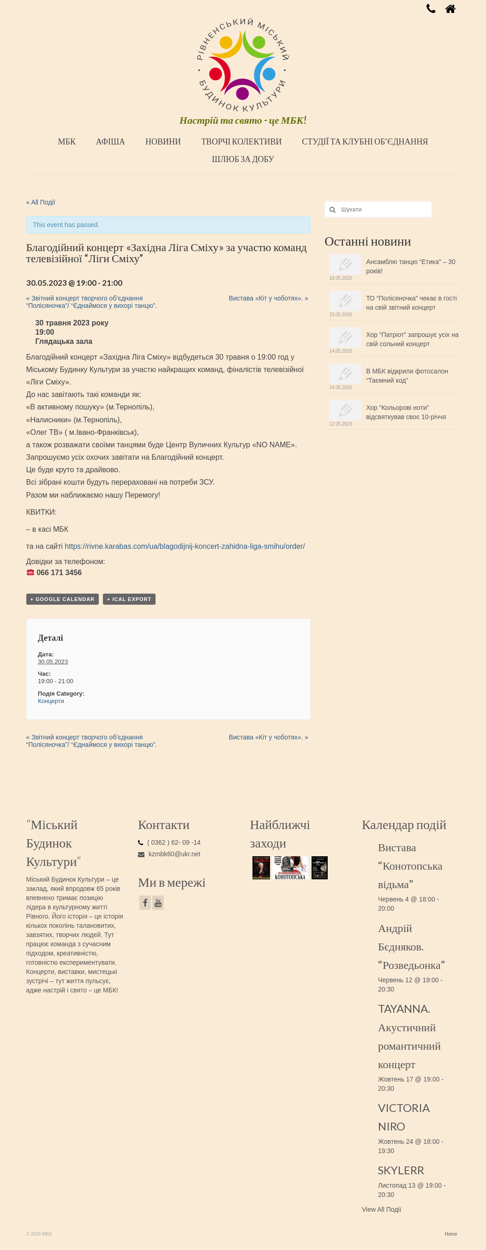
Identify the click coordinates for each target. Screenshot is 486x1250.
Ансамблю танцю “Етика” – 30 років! (411, 266)
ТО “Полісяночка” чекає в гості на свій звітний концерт (411, 302)
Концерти (51, 700)
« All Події (40, 202)
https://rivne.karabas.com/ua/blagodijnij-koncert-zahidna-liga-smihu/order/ (185, 546)
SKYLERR (401, 1170)
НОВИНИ (163, 141)
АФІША (110, 141)
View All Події (381, 1209)
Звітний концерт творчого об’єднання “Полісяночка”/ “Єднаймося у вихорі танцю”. (91, 301)
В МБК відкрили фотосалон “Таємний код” (407, 375)
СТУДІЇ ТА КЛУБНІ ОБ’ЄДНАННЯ (365, 141)
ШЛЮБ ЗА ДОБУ (243, 159)
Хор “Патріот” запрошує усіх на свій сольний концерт (412, 339)
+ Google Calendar (62, 599)
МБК (67, 141)
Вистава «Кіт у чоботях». (268, 298)
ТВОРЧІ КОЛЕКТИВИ (241, 141)
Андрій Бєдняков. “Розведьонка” (411, 946)
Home (451, 1234)
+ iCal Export (129, 599)
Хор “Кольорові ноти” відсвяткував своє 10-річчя (406, 412)
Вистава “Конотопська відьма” (410, 865)
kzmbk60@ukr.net (169, 854)
